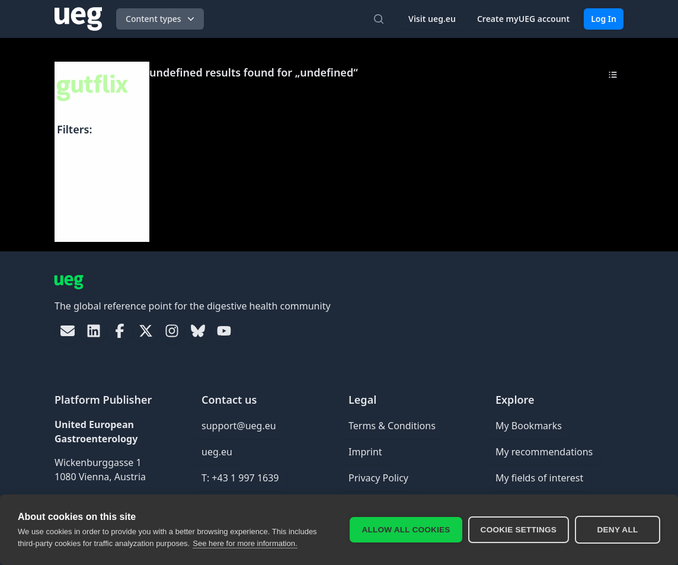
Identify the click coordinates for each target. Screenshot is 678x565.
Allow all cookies (406, 529)
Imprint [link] (365, 451)
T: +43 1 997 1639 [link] (240, 477)
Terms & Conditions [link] (392, 425)
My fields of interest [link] (539, 477)
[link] (68, 331)
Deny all (617, 529)
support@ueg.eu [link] (239, 425)
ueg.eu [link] (217, 451)
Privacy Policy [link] (378, 477)
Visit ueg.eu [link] (432, 18)
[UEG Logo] (78, 19)
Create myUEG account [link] (523, 18)
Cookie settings (519, 529)
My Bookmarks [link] (528, 425)
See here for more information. (245, 543)
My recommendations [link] (544, 451)
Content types (161, 19)
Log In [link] (603, 18)
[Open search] (378, 19)
